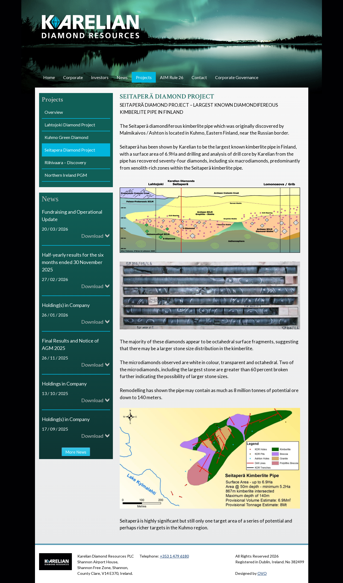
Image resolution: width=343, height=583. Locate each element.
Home (49, 77)
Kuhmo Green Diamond (66, 137)
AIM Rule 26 (171, 77)
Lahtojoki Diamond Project (70, 124)
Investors (100, 77)
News (122, 77)
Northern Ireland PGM (66, 175)
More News (75, 451)
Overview (54, 112)
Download (92, 236)
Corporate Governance (236, 77)
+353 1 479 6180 (174, 556)
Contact (199, 77)
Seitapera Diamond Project (70, 149)
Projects (144, 77)
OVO (262, 573)
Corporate (73, 77)
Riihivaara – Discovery (65, 162)
